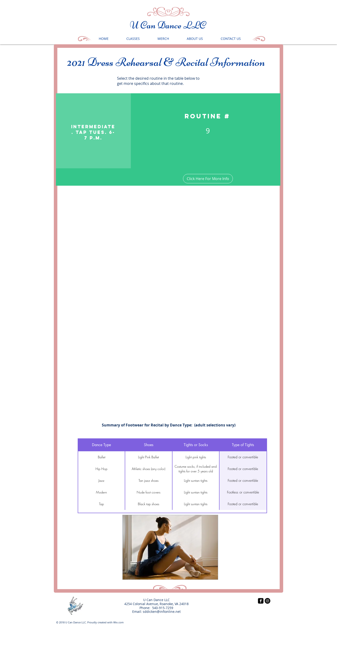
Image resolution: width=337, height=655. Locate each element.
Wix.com (118, 622)
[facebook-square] (261, 601)
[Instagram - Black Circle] (267, 601)
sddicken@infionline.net (162, 611)
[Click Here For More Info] (208, 178)
